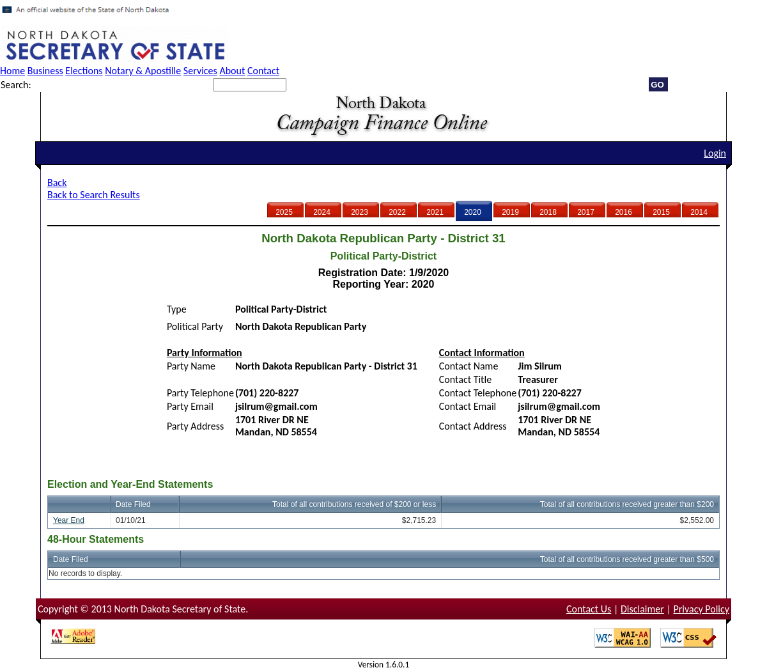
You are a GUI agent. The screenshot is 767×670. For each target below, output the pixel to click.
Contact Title (465, 379)
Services (200, 71)
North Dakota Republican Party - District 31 (326, 366)
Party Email (190, 406)
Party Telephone (200, 393)
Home (12, 71)
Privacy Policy (701, 609)
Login (715, 153)
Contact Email (467, 406)
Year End (68, 520)
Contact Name (469, 366)
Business (45, 71)
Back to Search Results (93, 195)
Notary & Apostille (143, 71)
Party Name (191, 366)
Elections (83, 71)
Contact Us (588, 609)
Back (56, 182)
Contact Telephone (477, 393)
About (232, 71)
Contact (263, 71)
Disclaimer (642, 609)
